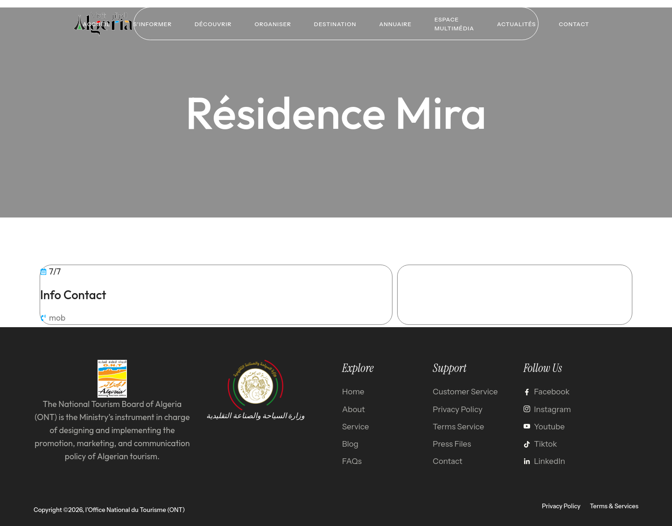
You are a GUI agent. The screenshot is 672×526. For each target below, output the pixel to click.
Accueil (94, 23)
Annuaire (395, 23)
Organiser (272, 23)
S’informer (151, 23)
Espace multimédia (455, 23)
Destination (335, 23)
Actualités (518, 23)
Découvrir (212, 23)
